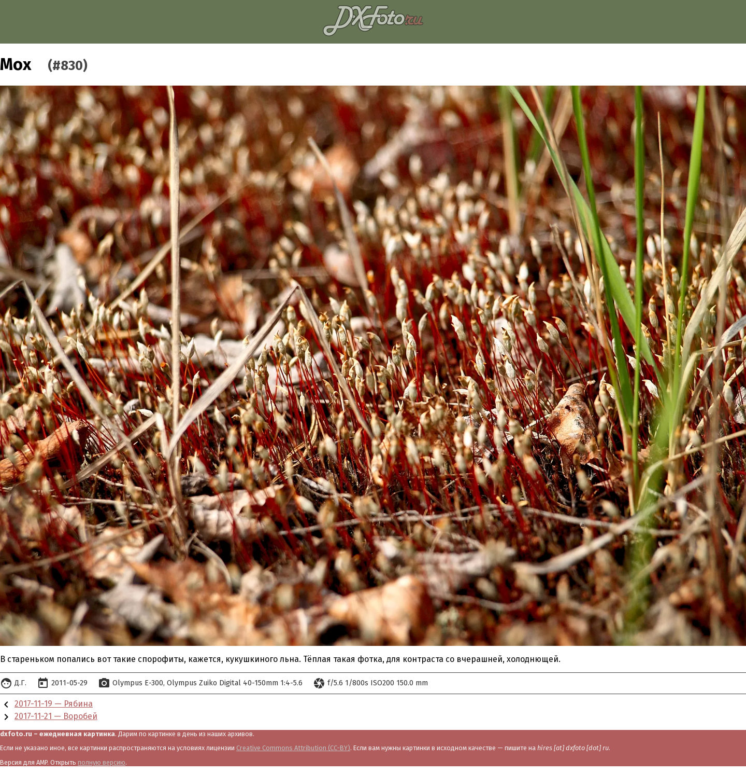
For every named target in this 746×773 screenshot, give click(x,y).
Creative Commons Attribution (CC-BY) (293, 748)
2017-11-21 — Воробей (56, 716)
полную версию (101, 762)
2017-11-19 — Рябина (54, 704)
